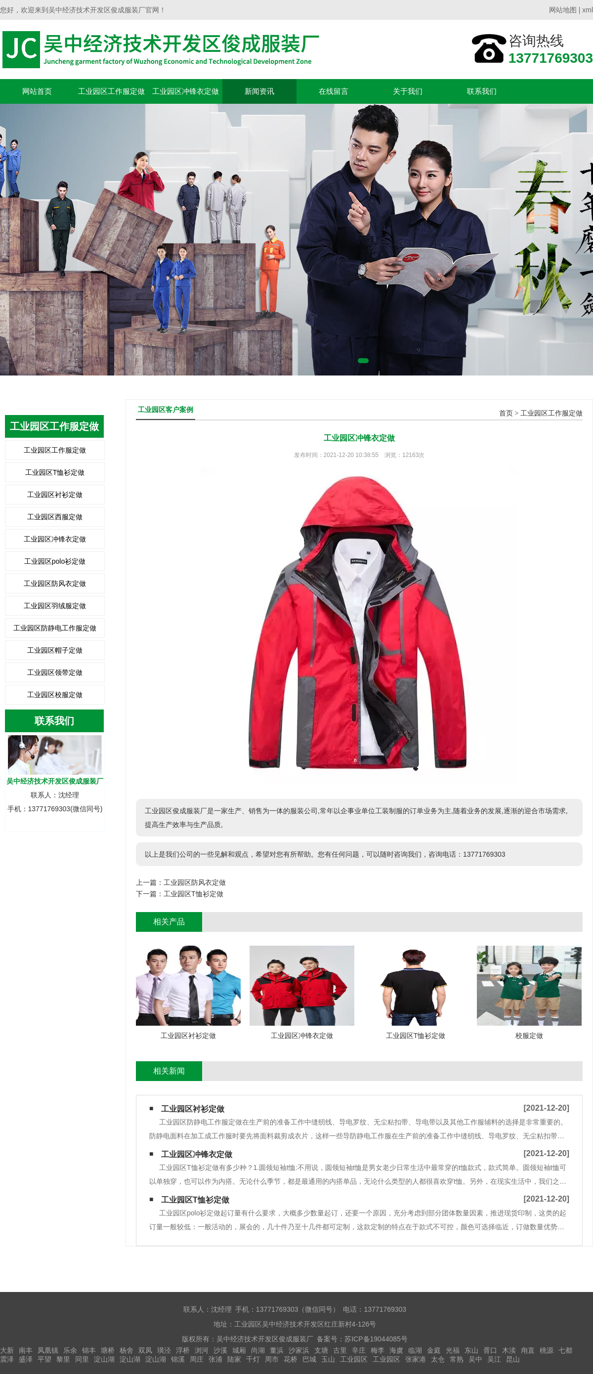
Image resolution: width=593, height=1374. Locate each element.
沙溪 (220, 1350)
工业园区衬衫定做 (55, 495)
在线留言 (333, 91)
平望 (44, 1359)
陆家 (234, 1359)
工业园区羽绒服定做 (55, 606)
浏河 (202, 1350)
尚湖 (258, 1350)
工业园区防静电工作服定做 (54, 628)
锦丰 (89, 1350)
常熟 (457, 1359)
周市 (272, 1359)
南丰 (26, 1350)
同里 (82, 1359)
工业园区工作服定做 (111, 91)
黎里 (63, 1359)
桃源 (546, 1350)
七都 (565, 1350)
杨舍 (126, 1350)
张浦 (215, 1359)
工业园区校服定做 (55, 695)
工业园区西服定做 (55, 517)
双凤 (145, 1350)
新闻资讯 (259, 91)
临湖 (415, 1350)
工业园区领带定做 (55, 672)
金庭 (434, 1350)
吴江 (494, 1359)
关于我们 (408, 91)
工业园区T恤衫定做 (55, 472)
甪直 (528, 1350)
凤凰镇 (48, 1350)
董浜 (277, 1350)
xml (587, 10)
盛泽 (26, 1359)
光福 (453, 1350)
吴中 (475, 1359)
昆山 (513, 1359)
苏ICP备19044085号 (376, 1339)
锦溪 (178, 1359)
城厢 (239, 1350)
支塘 (321, 1350)
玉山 (328, 1359)
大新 (7, 1350)
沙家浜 (299, 1350)
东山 (471, 1350)
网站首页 (37, 91)
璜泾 (164, 1350)
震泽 (7, 1359)
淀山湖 (104, 1359)
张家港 (415, 1359)
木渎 (509, 1350)
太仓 (438, 1359)
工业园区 (354, 1359)
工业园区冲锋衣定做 (185, 91)
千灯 (253, 1359)
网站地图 (563, 10)
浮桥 (183, 1350)
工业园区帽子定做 (55, 650)
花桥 (290, 1359)
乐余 (70, 1350)
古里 (340, 1350)
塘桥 (108, 1350)
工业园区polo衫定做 (54, 561)
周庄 (197, 1359)
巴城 (309, 1359)
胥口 (490, 1350)
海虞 (396, 1350)
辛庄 (359, 1350)
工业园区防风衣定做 (55, 583)
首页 (506, 413)
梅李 (377, 1350)
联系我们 (482, 91)
